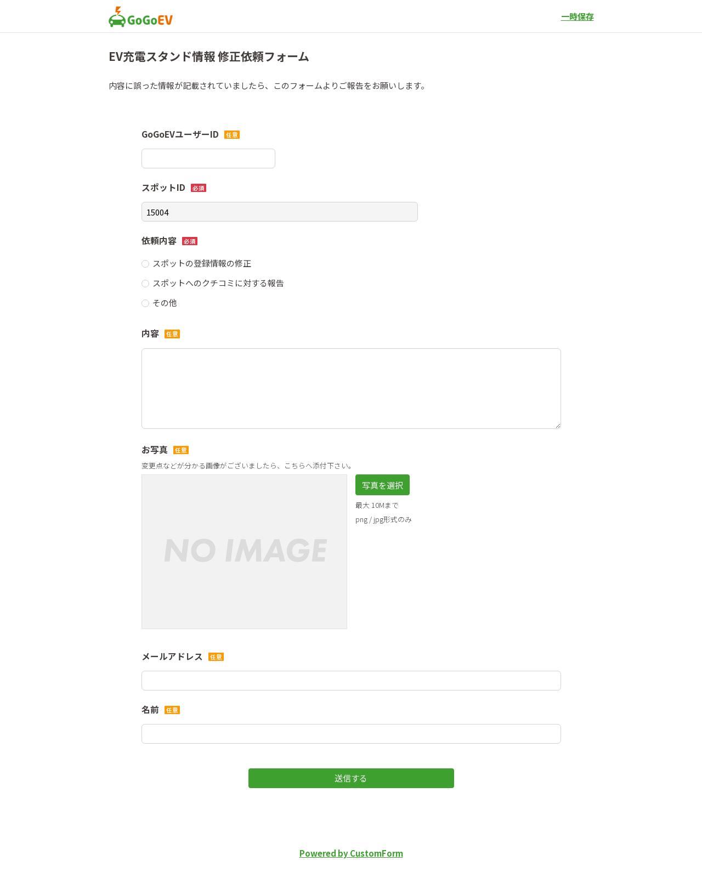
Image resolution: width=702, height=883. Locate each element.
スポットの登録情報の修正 (201, 263)
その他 (164, 302)
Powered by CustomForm (351, 853)
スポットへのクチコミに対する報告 (218, 282)
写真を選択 (382, 485)
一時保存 (577, 16)
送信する (351, 778)
